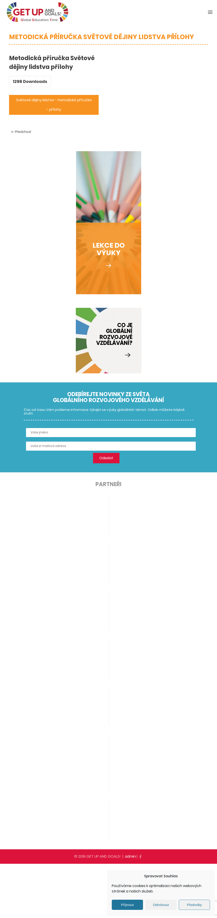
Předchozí (21, 131)
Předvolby (194, 905)
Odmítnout (161, 905)
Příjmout (127, 905)
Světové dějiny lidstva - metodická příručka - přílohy (54, 104)
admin (130, 856)
